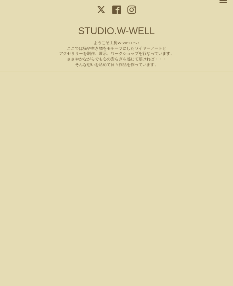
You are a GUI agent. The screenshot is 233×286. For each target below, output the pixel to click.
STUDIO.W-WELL (116, 30)
